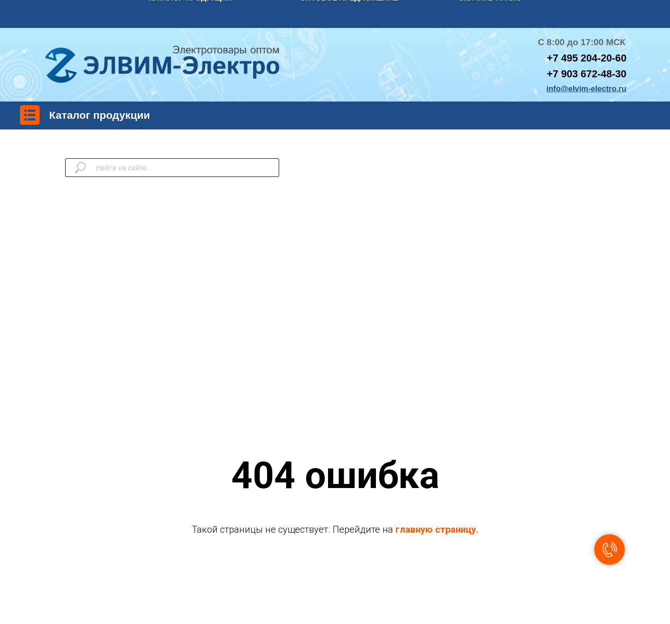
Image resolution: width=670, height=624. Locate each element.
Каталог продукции (99, 115)
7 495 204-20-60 (589, 58)
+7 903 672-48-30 (586, 74)
